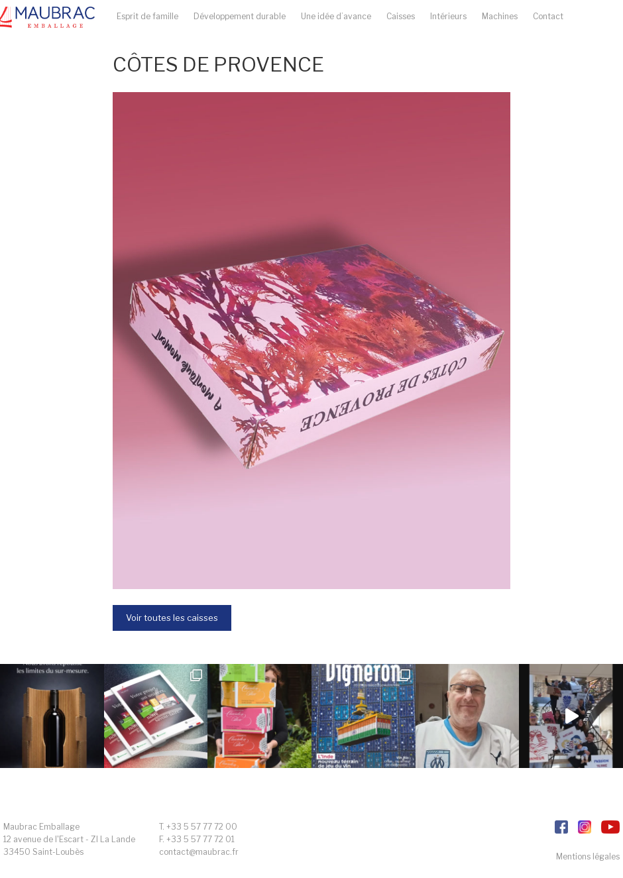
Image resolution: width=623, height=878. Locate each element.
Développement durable (240, 16)
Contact (548, 16)
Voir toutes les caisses (172, 617)
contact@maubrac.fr (199, 852)
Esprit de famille (147, 16)
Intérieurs (448, 16)
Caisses (400, 16)
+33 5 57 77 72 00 (201, 827)
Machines (500, 16)
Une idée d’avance (336, 16)
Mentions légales (588, 856)
